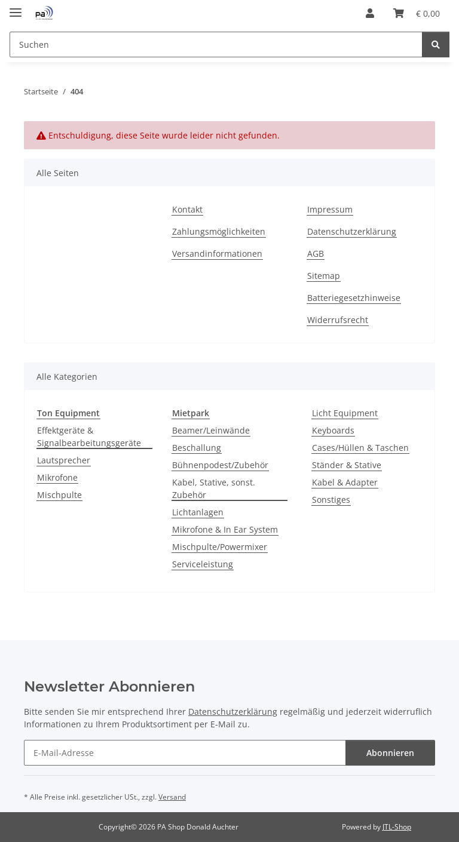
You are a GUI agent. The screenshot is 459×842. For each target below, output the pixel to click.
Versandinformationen (217, 253)
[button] (370, 13)
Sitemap (323, 275)
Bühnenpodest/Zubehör (220, 465)
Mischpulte (59, 494)
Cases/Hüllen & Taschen (360, 447)
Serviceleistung (202, 564)
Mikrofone (57, 477)
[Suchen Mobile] (216, 44)
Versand (172, 797)
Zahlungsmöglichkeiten (218, 231)
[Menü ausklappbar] (16, 7)
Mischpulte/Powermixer (219, 546)
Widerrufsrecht (337, 319)
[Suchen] (435, 44)
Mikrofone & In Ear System (225, 529)
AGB (315, 253)
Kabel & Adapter (345, 482)
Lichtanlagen (198, 512)
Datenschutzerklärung (351, 231)
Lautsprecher (63, 460)
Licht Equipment (345, 413)
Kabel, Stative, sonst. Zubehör (213, 488)
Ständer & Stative (346, 465)
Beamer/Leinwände (211, 430)
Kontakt (187, 209)
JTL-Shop (396, 827)
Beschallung (196, 447)
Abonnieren (390, 752)
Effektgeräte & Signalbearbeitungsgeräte (89, 436)
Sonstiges (331, 499)
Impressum (330, 209)
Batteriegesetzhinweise (353, 297)
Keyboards (333, 430)
